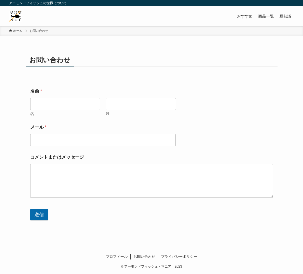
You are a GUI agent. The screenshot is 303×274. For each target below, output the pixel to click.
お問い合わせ (144, 256)
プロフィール (117, 256)
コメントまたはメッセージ (57, 157)
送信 (39, 214)
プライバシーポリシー (179, 256)
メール (38, 127)
